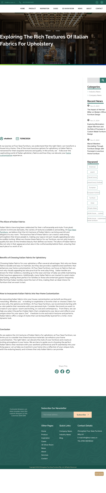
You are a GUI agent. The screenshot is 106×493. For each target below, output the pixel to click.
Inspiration (44, 8)
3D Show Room (68, 8)
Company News (65, 431)
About (88, 8)
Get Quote (99, 474)
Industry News (65, 434)
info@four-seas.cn (10, 2)
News (80, 8)
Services (44, 454)
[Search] (103, 80)
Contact (99, 8)
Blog (61, 438)
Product (32, 8)
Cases (55, 8)
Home (22, 8)
